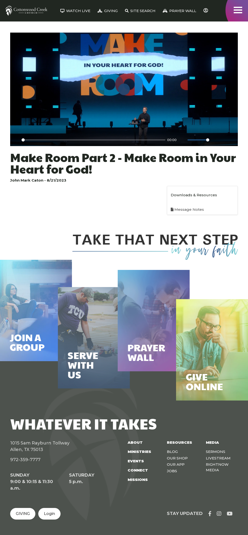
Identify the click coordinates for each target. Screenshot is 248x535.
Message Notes (187, 209)
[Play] (16, 140)
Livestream (218, 458)
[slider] (93, 140)
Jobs (172, 471)
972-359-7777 (25, 459)
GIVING (23, 513)
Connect (138, 470)
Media (212, 442)
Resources (179, 442)
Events (136, 461)
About (135, 442)
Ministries (139, 451)
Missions (138, 479)
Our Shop (177, 458)
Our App (176, 464)
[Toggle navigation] (238, 10)
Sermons (215, 451)
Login (49, 513)
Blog (172, 451)
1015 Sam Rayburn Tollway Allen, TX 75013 (40, 446)
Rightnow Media (217, 467)
